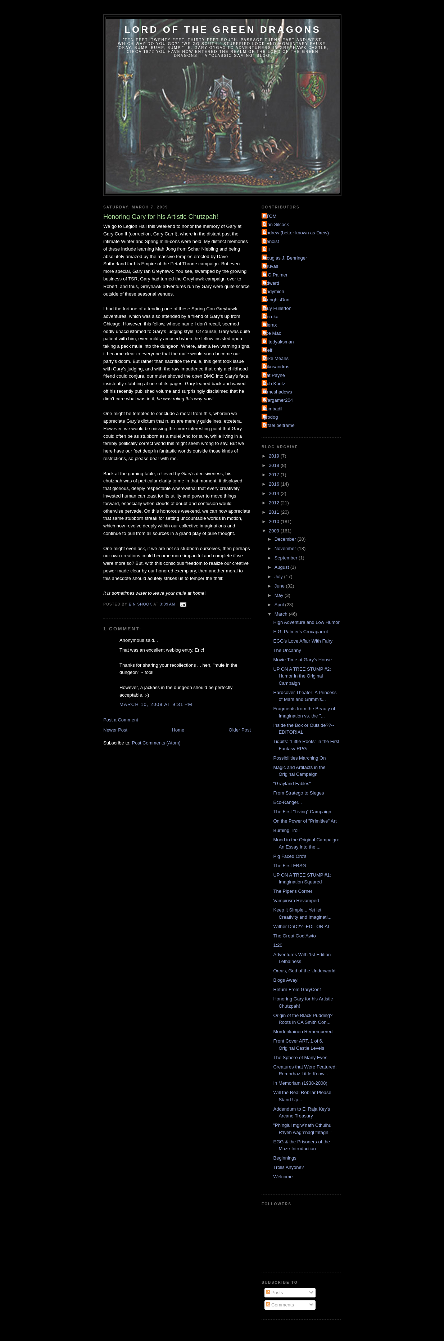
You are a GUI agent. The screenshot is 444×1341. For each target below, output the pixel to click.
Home (178, 730)
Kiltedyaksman (278, 342)
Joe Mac (272, 333)
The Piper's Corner (292, 891)
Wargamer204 (278, 400)
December (286, 539)
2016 (275, 484)
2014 (275, 493)
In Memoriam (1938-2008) (300, 1083)
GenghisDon (276, 299)
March (282, 614)
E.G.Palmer (275, 275)
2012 (275, 502)
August (282, 567)
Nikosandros (276, 366)
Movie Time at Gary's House (302, 659)
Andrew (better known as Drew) (296, 232)
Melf (267, 350)
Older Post (240, 730)
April (280, 604)
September (287, 558)
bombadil (272, 408)
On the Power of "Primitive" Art (304, 821)
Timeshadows (277, 392)
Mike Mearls (276, 358)
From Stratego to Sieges (298, 793)
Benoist (271, 241)
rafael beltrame (279, 425)
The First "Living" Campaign (302, 811)
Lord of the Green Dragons (222, 29)
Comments (280, 1305)
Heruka (270, 316)
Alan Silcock (276, 224)
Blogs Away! (286, 980)
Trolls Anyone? (288, 1167)
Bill (266, 249)
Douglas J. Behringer (285, 258)
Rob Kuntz (274, 383)
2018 (275, 465)
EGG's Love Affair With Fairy (302, 641)
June (280, 586)
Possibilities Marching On (299, 758)
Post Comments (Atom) (156, 743)
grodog (270, 417)
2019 (275, 456)
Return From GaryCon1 (297, 989)
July (279, 576)
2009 (275, 531)
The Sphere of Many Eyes (300, 1057)
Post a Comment (120, 720)
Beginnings (284, 1158)
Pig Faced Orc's (289, 856)
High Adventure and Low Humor (306, 622)
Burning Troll (286, 830)
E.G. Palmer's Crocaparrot (300, 631)
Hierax (270, 325)
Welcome (283, 1176)
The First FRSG (289, 865)
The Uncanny (287, 650)
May (280, 595)
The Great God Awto (294, 936)
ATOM (269, 216)
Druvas (270, 266)
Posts (274, 1292)
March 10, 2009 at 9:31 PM (155, 704)
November (286, 548)
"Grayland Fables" (292, 783)
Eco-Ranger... (287, 802)
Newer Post (115, 730)
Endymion (273, 291)
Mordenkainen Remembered (302, 1031)
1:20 (277, 945)
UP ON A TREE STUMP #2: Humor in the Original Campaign (302, 676)
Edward (271, 283)
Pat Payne (274, 375)
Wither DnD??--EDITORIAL (301, 926)
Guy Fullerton (277, 308)
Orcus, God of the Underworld (304, 970)
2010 (275, 521)
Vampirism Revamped (296, 900)
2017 (275, 474)
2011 (275, 512)
